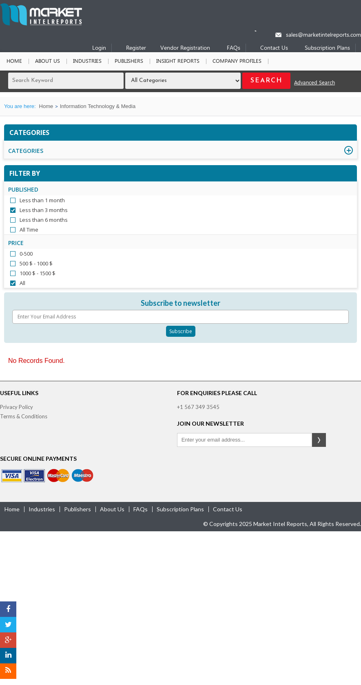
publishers (77, 509)
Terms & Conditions (23, 416)
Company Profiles (237, 61)
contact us (227, 509)
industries (42, 509)
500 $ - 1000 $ (36, 263)
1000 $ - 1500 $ (37, 273)
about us (112, 509)
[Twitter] (8, 624)
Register (136, 48)
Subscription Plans (327, 48)
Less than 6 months (44, 219)
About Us (47, 61)
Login (99, 48)
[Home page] (41, 24)
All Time (29, 229)
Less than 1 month (42, 200)
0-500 (26, 253)
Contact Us (274, 48)
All (22, 283)
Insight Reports (177, 61)
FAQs (233, 48)
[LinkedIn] (8, 655)
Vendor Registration (185, 48)
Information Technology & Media (97, 106)
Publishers (129, 61)
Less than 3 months (44, 210)
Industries (87, 61)
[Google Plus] (8, 640)
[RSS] (8, 671)
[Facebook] (8, 609)
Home (14, 61)
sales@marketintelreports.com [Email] (323, 35)
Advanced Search (314, 83)
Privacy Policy (16, 407)
